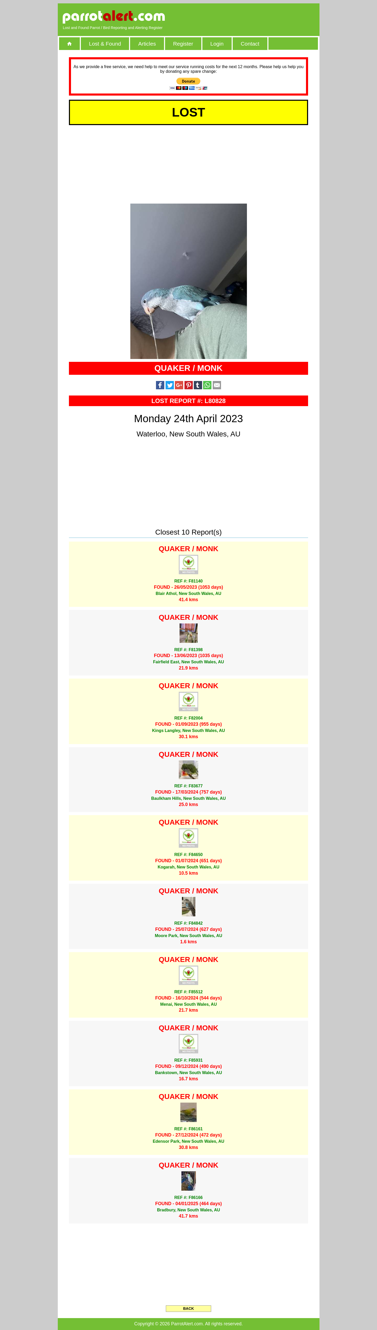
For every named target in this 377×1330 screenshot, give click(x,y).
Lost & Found (105, 44)
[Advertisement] (254, 17)
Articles (147, 44)
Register (183, 44)
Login (217, 44)
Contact (250, 44)
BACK (188, 1308)
